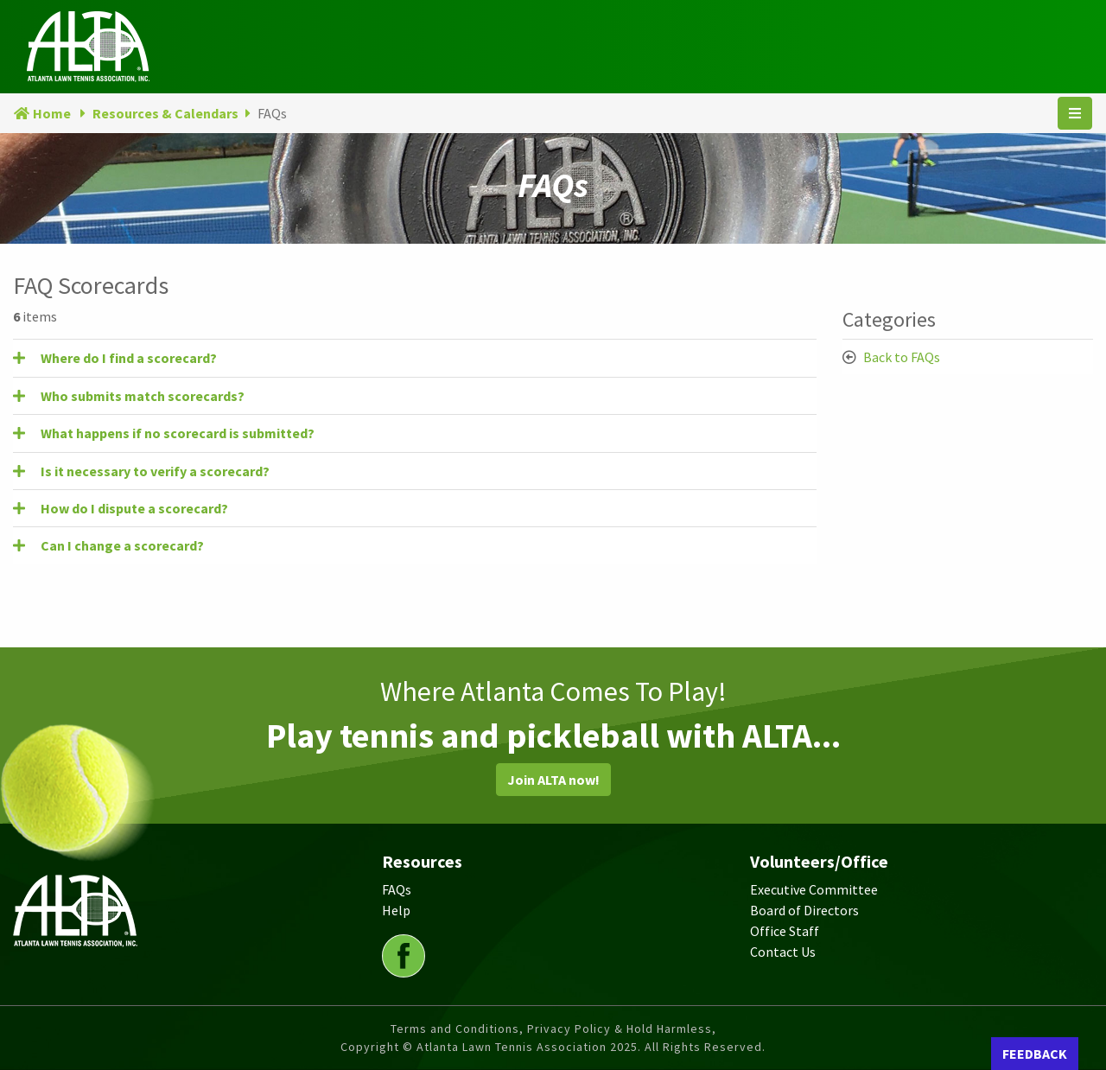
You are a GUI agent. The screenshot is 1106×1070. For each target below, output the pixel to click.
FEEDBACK (1034, 1053)
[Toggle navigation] (1075, 113)
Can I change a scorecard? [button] (122, 545)
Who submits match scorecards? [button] (143, 396)
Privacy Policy (569, 1028)
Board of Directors (804, 910)
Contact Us (783, 951)
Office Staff (784, 930)
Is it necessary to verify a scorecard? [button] (155, 471)
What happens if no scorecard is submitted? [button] (178, 433)
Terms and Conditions (455, 1028)
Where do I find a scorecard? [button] (129, 358)
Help (396, 910)
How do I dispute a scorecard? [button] (134, 508)
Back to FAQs (901, 357)
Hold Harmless (669, 1028)
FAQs (396, 889)
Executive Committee (814, 889)
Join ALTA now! (553, 779)
